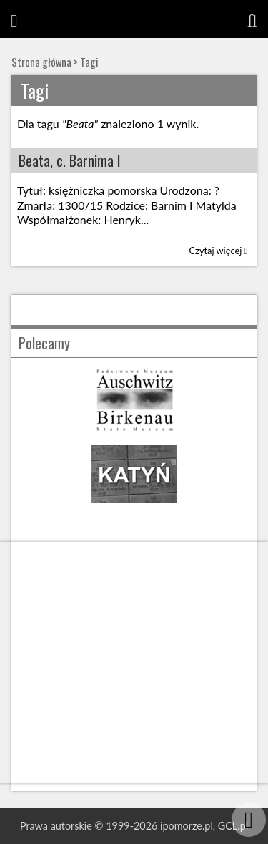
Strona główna (41, 61)
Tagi (89, 61)
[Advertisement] (134, 662)
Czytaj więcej (218, 250)
